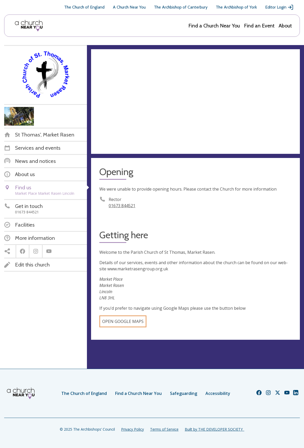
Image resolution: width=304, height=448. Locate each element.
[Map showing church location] (195, 101)
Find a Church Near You (214, 26)
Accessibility (217, 393)
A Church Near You (129, 7)
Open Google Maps (123, 321)
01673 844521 (122, 205)
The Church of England (84, 7)
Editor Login (279, 7)
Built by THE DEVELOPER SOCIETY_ (214, 429)
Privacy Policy (132, 429)
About (285, 26)
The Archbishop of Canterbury (180, 7)
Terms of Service (164, 429)
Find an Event (259, 26)
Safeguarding (183, 393)
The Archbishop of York (236, 7)
